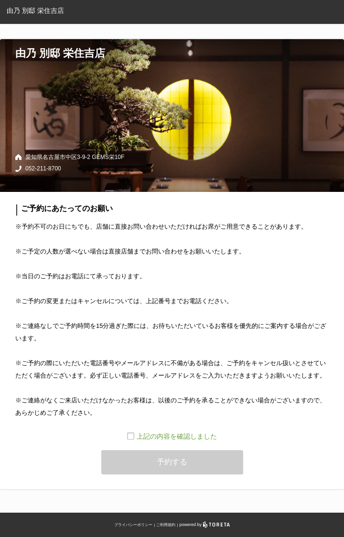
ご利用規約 (165, 525)
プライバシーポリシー (133, 525)
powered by (205, 524)
